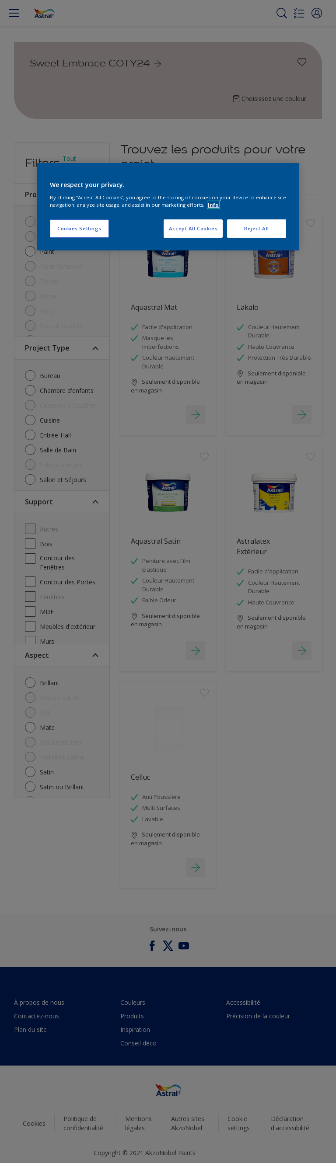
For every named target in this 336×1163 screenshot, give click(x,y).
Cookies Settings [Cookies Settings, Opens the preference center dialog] (79, 228)
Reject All (256, 228)
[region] (168, 206)
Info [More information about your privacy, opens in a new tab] (213, 204)
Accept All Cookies (193, 228)
